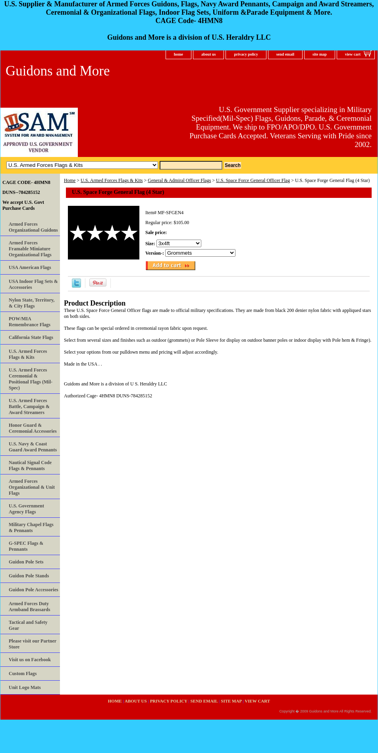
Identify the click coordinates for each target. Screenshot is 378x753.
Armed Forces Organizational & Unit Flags (32, 487)
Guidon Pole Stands (29, 576)
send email (285, 54)
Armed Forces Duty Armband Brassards (29, 606)
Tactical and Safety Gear (28, 625)
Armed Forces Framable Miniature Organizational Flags (30, 248)
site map (319, 54)
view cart (353, 54)
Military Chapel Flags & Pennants (31, 527)
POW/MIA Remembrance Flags (29, 321)
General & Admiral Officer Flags (179, 180)
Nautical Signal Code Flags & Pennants (30, 465)
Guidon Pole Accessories (33, 589)
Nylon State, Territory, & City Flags (31, 303)
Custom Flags (23, 673)
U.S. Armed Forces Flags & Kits (112, 180)
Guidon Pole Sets (26, 562)
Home (69, 180)
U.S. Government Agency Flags (26, 509)
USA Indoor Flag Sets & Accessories (33, 284)
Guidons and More (58, 71)
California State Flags (31, 337)
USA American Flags (30, 267)
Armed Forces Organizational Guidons (33, 227)
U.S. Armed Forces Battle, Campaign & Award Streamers (29, 406)
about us (208, 54)
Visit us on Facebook (30, 659)
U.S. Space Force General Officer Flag (253, 180)
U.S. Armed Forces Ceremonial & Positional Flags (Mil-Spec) (30, 379)
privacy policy (246, 54)
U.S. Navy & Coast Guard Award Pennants (33, 447)
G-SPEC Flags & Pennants (26, 546)
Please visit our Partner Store (32, 644)
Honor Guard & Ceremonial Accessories (33, 428)
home (178, 54)
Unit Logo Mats (25, 687)
